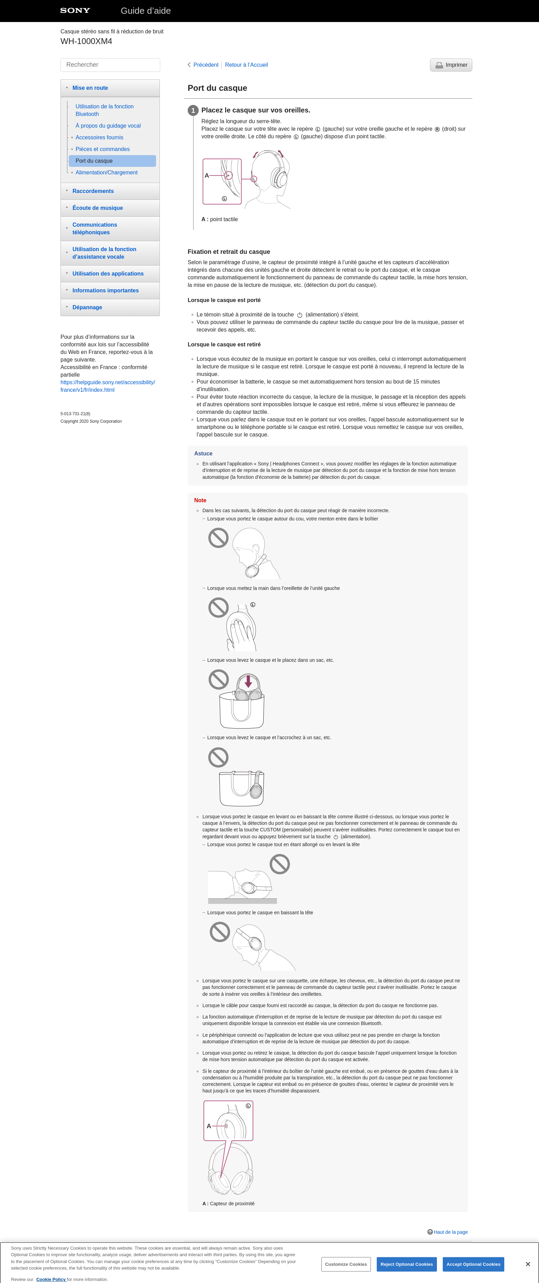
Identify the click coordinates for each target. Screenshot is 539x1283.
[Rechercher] (110, 65)
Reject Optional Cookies (407, 1267)
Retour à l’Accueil (246, 65)
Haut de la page (451, 1232)
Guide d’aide (146, 11)
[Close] (528, 1267)
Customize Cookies (346, 1267)
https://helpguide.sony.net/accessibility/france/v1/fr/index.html (107, 386)
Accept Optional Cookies (473, 1267)
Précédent (206, 65)
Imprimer (457, 65)
